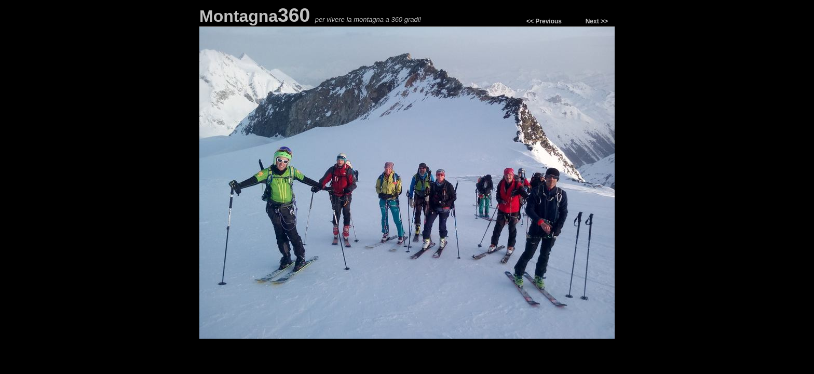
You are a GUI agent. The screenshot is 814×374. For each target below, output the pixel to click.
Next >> (597, 21)
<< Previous (544, 21)
